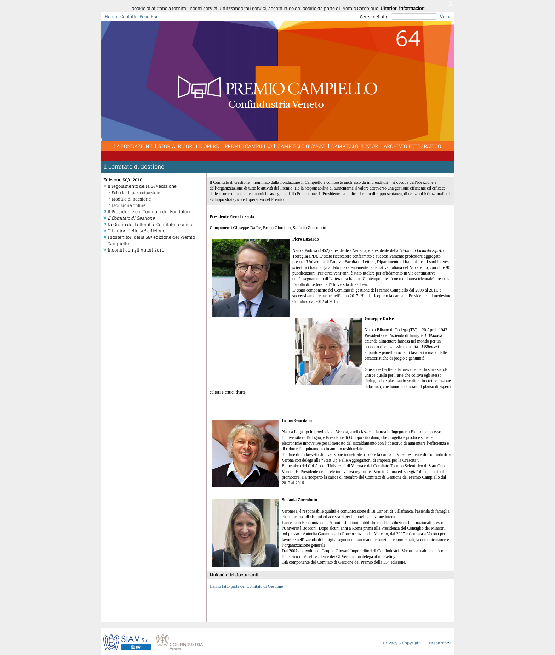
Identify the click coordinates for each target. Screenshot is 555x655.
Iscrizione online (128, 203)
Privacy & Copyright (402, 640)
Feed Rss (149, 14)
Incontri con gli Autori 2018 (136, 247)
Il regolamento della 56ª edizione (142, 184)
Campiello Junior (354, 144)
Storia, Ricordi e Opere (188, 144)
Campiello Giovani (302, 144)
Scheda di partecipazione (136, 190)
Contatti (128, 14)
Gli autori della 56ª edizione (136, 228)
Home (111, 14)
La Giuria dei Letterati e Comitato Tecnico (150, 222)
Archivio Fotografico (412, 144)
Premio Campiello (248, 144)
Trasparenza (439, 640)
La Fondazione (133, 144)
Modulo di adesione (131, 196)
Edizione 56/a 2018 (122, 177)
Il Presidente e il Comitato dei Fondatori (149, 209)
